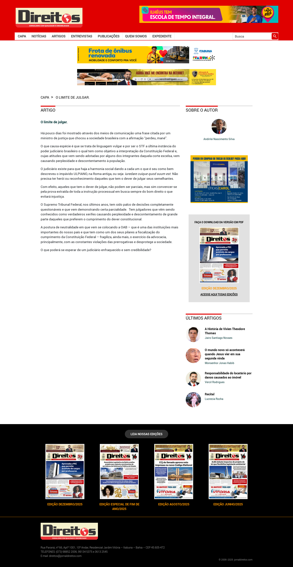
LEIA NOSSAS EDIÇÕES (146, 434)
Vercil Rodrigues (214, 382)
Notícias (38, 36)
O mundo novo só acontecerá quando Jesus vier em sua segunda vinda (225, 354)
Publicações (108, 36)
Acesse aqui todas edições (219, 294)
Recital (209, 394)
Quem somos (136, 36)
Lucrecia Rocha (214, 399)
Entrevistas (81, 36)
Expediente (161, 36)
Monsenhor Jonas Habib (219, 363)
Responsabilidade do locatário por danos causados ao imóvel (228, 375)
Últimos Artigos (204, 318)
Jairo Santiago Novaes (218, 338)
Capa (22, 36)
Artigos (58, 36)
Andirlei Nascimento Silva (219, 139)
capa (45, 97)
